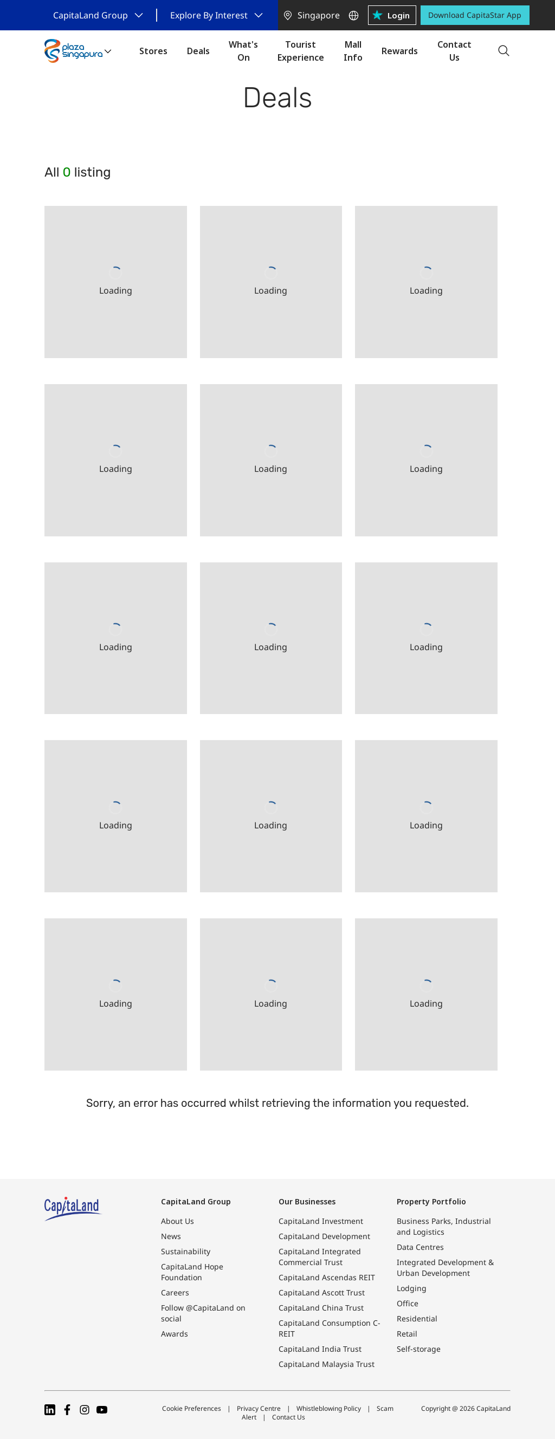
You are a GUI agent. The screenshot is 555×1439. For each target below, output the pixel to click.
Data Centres (420, 1247)
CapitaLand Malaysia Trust (327, 1364)
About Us (177, 1221)
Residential (417, 1318)
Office (407, 1303)
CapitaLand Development (324, 1236)
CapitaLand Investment (321, 1221)
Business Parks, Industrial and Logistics (444, 1226)
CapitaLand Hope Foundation (192, 1271)
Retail (407, 1333)
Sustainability (185, 1251)
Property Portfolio (431, 1201)
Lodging (412, 1288)
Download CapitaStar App (474, 15)
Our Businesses (307, 1201)
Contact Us (288, 1417)
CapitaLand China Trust (321, 1307)
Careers (175, 1292)
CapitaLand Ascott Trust (322, 1292)
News (171, 1236)
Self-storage (419, 1349)
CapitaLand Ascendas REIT (327, 1277)
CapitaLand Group (196, 1201)
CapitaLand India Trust (320, 1349)
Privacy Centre (259, 1408)
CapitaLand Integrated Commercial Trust (320, 1256)
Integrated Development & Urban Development (445, 1267)
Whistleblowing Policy (328, 1408)
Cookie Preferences (191, 1408)
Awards (174, 1333)
